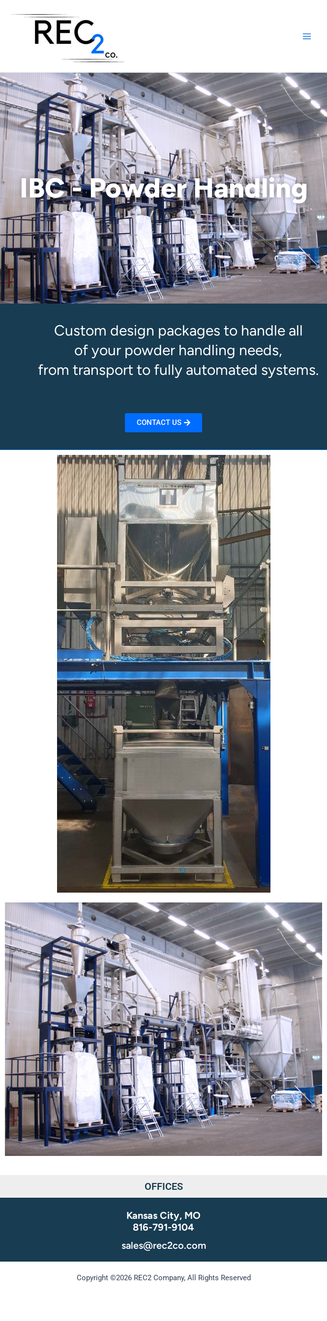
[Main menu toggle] (307, 36)
